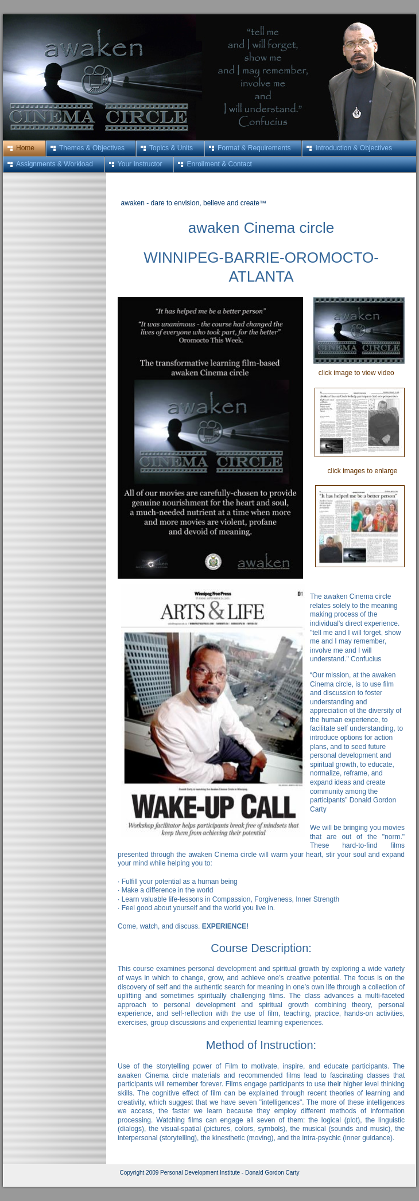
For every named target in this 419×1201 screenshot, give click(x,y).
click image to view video (353, 373)
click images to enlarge (353, 471)
